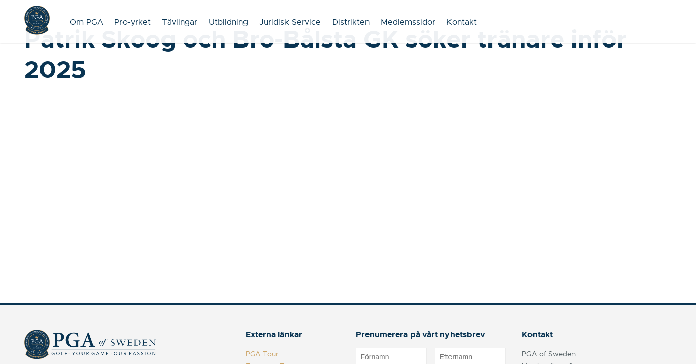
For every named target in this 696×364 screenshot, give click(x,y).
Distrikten (351, 22)
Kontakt (461, 22)
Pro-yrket (132, 22)
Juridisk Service (290, 22)
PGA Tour (261, 353)
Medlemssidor (408, 22)
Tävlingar (179, 22)
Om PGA (86, 22)
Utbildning (228, 22)
